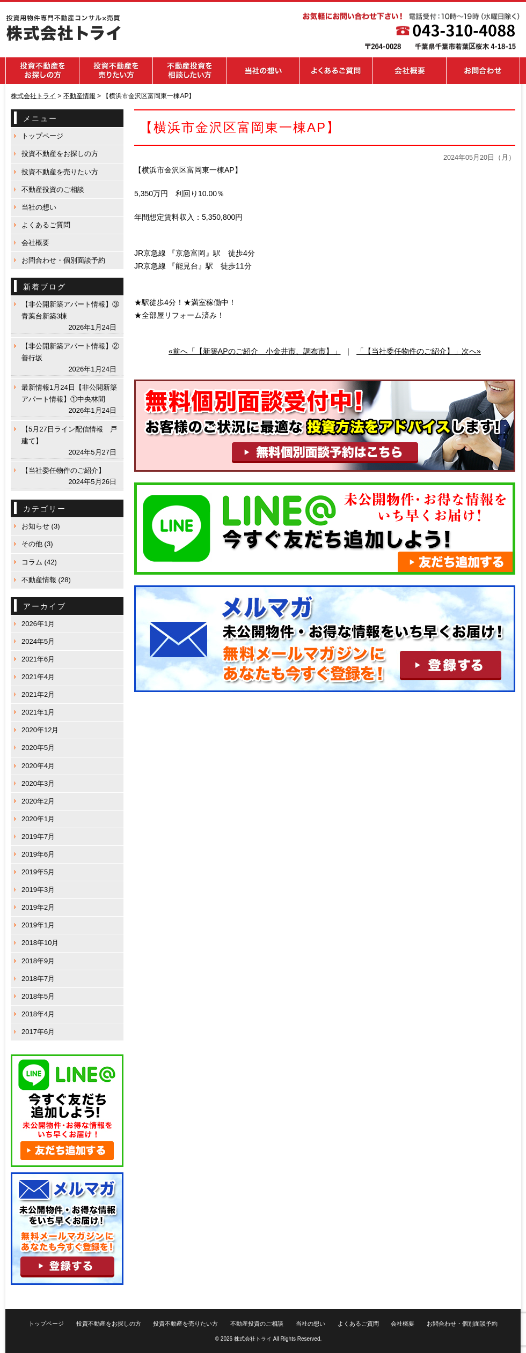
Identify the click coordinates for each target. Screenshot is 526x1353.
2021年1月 (38, 712)
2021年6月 (38, 659)
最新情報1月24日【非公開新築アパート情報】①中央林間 (69, 393)
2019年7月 (38, 836)
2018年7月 (38, 979)
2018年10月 (40, 943)
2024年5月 (38, 641)
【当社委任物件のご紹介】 (63, 470)
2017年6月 (38, 1032)
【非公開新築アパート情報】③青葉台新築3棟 (70, 310)
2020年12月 (40, 730)
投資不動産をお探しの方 (59, 154)
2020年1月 (38, 819)
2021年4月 (38, 677)
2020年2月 (38, 801)
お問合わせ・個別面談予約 (63, 260)
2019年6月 (38, 854)
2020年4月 (38, 766)
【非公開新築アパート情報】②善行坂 (70, 352)
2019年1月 (38, 925)
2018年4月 (38, 1014)
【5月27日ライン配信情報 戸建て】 (69, 435)
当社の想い (38, 207)
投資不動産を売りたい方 (59, 172)
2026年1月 (38, 624)
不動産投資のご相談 (52, 189)
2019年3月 (38, 890)
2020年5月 (38, 748)
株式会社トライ (253, 1339)
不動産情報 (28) (46, 580)
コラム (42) (39, 562)
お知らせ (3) (40, 526)
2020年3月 (38, 783)
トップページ (42, 136)
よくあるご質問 (45, 225)
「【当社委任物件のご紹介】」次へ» (418, 351)
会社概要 (35, 243)
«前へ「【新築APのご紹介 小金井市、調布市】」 (254, 351)
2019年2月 (38, 907)
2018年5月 (38, 996)
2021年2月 (38, 694)
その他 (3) (37, 544)
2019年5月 (38, 872)
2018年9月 (38, 961)
